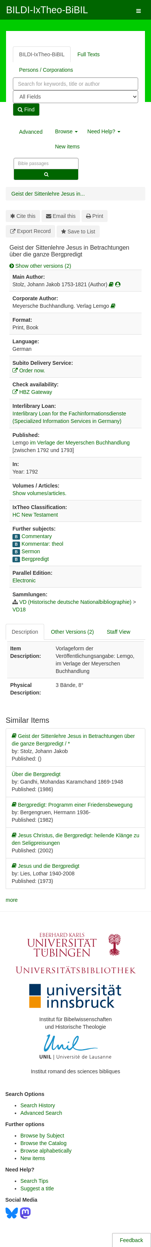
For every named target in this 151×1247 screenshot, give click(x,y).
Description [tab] (25, 632)
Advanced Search (41, 1113)
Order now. (28, 370)
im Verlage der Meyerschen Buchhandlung (80, 443)
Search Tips (34, 1181)
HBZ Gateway (32, 392)
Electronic (23, 580)
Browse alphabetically (45, 1151)
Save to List (78, 231)
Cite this (22, 216)
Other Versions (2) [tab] (72, 632)
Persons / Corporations (46, 70)
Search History (37, 1105)
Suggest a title (37, 1188)
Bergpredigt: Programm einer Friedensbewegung (72, 805)
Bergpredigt (35, 559)
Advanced (30, 132)
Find (26, 109)
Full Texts (88, 54)
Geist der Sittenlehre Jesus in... (48, 194)
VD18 (19, 610)
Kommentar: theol (42, 544)
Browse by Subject (42, 1136)
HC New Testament (35, 515)
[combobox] (75, 83)
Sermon (31, 551)
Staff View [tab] (119, 632)
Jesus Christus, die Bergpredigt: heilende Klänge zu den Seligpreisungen (75, 839)
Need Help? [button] (103, 131)
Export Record (30, 231)
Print (94, 216)
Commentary (37, 536)
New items (67, 147)
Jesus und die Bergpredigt (45, 866)
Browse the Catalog (43, 1143)
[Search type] (75, 96)
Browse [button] (66, 131)
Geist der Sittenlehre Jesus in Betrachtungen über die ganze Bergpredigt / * (73, 739)
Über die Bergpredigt (36, 774)
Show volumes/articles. (39, 493)
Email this (61, 216)
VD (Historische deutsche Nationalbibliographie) (75, 602)
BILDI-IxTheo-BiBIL (47, 10)
